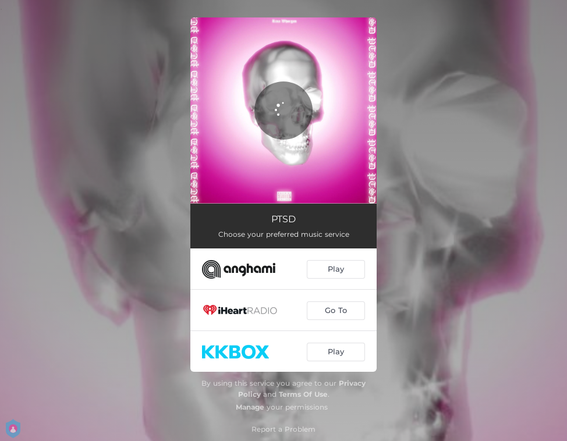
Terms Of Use (303, 394)
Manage (250, 407)
